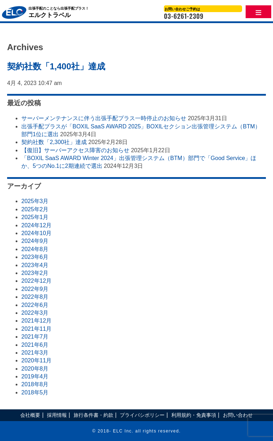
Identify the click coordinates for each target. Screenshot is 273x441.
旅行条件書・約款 (93, 415)
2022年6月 (35, 305)
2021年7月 (35, 337)
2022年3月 (35, 313)
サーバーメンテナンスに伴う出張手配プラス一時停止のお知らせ (103, 118)
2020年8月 (35, 369)
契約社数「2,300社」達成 (54, 142)
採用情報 (57, 415)
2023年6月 (35, 257)
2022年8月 (35, 297)
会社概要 (30, 415)
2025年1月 (35, 217)
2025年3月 (35, 201)
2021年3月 (35, 353)
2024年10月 (36, 233)
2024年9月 (35, 241)
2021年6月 (35, 345)
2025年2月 (35, 209)
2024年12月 (36, 225)
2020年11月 (36, 360)
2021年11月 (36, 329)
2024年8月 (35, 249)
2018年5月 (35, 392)
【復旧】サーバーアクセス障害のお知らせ (75, 150)
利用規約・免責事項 (193, 415)
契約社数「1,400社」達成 (56, 66)
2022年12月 (36, 281)
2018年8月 (35, 384)
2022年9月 (35, 289)
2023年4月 (35, 265)
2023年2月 (35, 273)
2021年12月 (36, 321)
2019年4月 (35, 376)
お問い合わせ (238, 415)
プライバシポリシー (142, 415)
